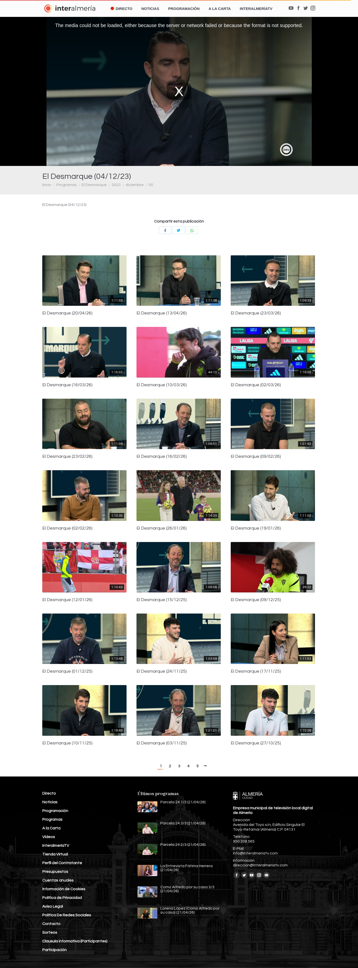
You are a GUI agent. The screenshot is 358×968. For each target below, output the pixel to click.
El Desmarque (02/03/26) (256, 385)
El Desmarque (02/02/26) (67, 528)
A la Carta (51, 828)
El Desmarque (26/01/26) (161, 528)
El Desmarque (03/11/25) (161, 743)
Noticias (49, 802)
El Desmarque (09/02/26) (256, 456)
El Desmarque (94, 185)
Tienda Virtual (55, 854)
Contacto (51, 924)
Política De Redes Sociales (66, 915)
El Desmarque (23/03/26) (256, 313)
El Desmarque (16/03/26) (67, 385)
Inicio (46, 185)
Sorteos (49, 932)
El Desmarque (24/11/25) (161, 671)
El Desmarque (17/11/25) (256, 671)
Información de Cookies (63, 889)
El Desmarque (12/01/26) (67, 600)
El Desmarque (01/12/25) (67, 671)
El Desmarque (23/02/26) (67, 456)
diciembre (135, 185)
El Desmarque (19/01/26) (256, 528)
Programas (66, 185)
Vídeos (48, 837)
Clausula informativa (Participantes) (74, 941)
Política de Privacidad (62, 898)
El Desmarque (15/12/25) (161, 600)
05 (151, 185)
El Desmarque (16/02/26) (161, 456)
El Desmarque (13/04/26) (161, 313)
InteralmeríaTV (55, 846)
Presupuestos (55, 872)
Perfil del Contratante (62, 863)
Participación (54, 950)
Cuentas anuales (58, 880)
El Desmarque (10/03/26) (161, 385)
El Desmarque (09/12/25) (256, 600)
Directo (49, 793)
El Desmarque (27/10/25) (256, 743)
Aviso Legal (52, 906)
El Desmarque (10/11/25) (67, 743)
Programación (55, 811)
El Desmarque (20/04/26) (67, 313)
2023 (116, 185)
